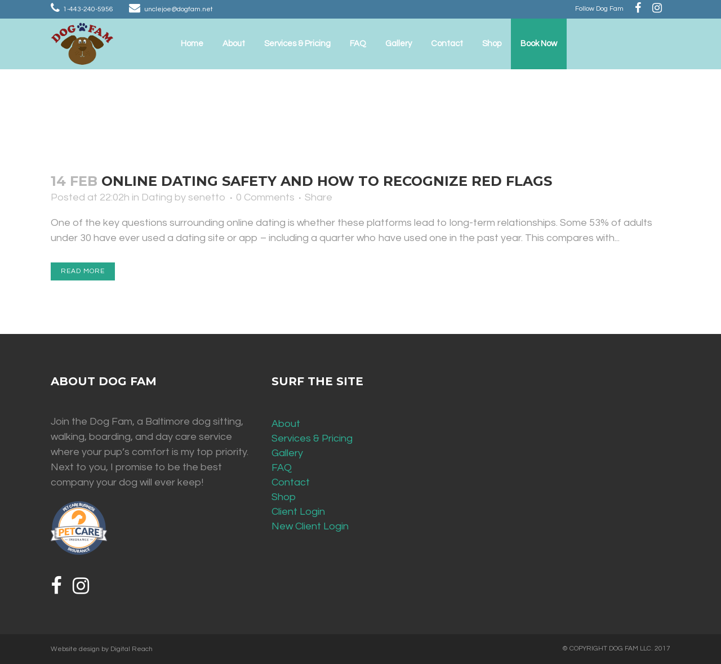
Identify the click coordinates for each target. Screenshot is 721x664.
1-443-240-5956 (88, 9)
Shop (284, 497)
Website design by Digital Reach (102, 649)
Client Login (298, 511)
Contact (291, 482)
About (286, 423)
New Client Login (310, 526)
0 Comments (265, 197)
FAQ (282, 467)
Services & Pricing (312, 438)
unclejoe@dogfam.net (178, 9)
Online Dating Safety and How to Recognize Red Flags (326, 181)
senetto (207, 197)
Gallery (287, 453)
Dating (156, 197)
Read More (83, 271)
